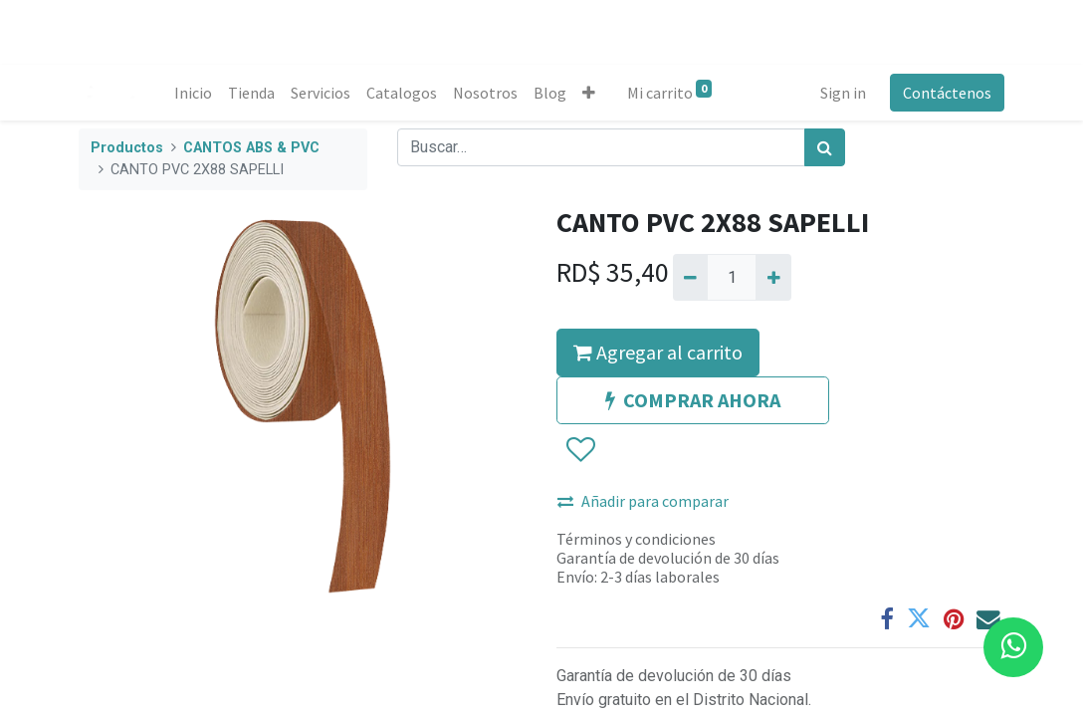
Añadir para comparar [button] (643, 501)
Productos (127, 147)
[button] (588, 93)
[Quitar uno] (690, 277)
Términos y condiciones (636, 539)
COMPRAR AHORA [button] (692, 399)
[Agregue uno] (773, 277)
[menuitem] (193, 93)
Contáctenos (947, 93)
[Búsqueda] (824, 147)
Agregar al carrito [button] (658, 352)
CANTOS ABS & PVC (251, 147)
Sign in (843, 93)
